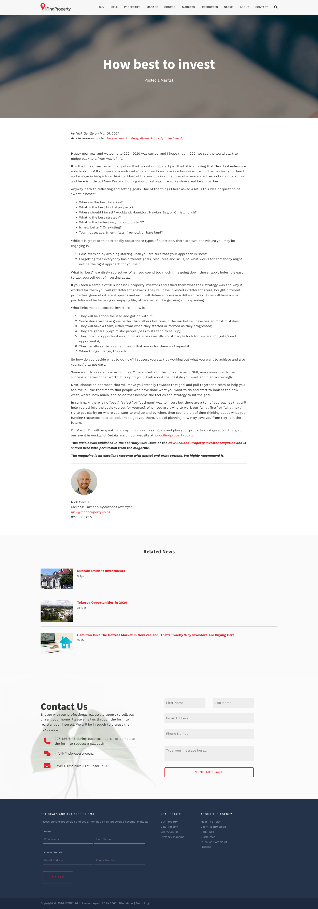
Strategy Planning (172, 836)
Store (228, 7)
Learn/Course (169, 831)
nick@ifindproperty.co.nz (91, 512)
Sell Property (169, 826)
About (244, 7)
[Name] (68, 839)
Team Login (143, 903)
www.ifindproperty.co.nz (174, 435)
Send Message (209, 772)
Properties (132, 7)
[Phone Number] (209, 734)
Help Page (207, 831)
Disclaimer (208, 836)
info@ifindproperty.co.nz (74, 753)
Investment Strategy (122, 138)
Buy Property (169, 821)
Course (169, 7)
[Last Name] (233, 703)
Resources (210, 7)
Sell (114, 7)
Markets (188, 7)
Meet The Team (211, 821)
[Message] (209, 753)
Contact (261, 7)
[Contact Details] (68, 860)
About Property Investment (161, 138)
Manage (152, 7)
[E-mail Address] (209, 718)
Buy (101, 7)
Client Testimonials (214, 826)
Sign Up (58, 877)
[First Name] (184, 703)
